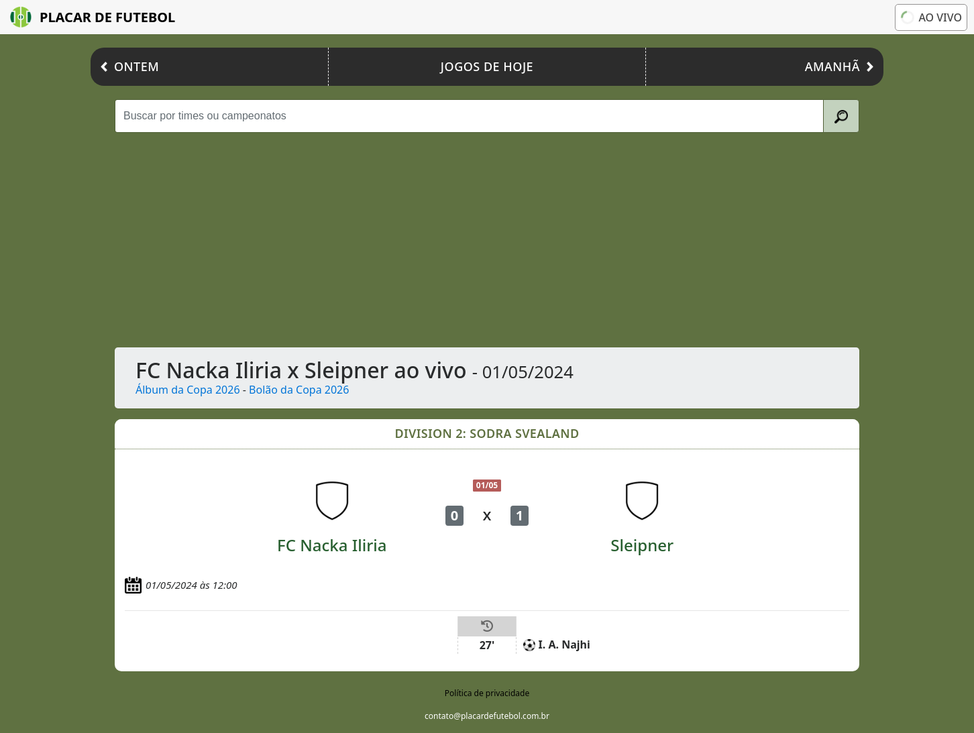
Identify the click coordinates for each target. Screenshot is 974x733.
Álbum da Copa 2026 (188, 389)
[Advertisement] (487, 240)
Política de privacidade (487, 693)
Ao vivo (931, 17)
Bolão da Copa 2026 (299, 389)
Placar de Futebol (92, 17)
